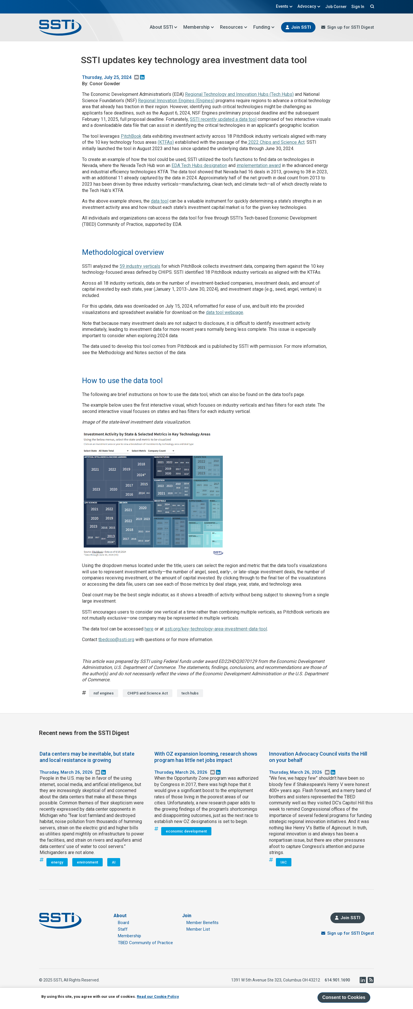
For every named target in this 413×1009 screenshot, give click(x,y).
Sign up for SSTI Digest (350, 27)
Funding (264, 27)
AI (114, 862)
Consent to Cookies (343, 997)
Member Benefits (202, 922)
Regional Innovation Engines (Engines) (176, 100)
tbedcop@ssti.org (116, 639)
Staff (123, 929)
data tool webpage (224, 312)
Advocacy (309, 6)
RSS (370, 980)
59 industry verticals (140, 266)
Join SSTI (301, 27)
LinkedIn (362, 980)
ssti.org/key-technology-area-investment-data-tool (216, 629)
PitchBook (131, 136)
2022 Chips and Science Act (276, 142)
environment (87, 862)
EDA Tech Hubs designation (199, 165)
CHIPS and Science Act (147, 693)
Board (123, 922)
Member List (198, 929)
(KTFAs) (166, 142)
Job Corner (336, 6)
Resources (234, 27)
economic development (186, 831)
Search (371, 6)
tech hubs (190, 693)
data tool (159, 201)
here (149, 629)
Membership (198, 27)
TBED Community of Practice (145, 942)
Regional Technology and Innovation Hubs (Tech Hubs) (239, 94)
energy (57, 862)
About (120, 915)
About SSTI (164, 27)
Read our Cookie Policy (158, 996)
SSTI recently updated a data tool (223, 119)
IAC (283, 862)
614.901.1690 (337, 980)
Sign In (357, 6)
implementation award (259, 165)
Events (284, 6)
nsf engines (103, 693)
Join (186, 915)
